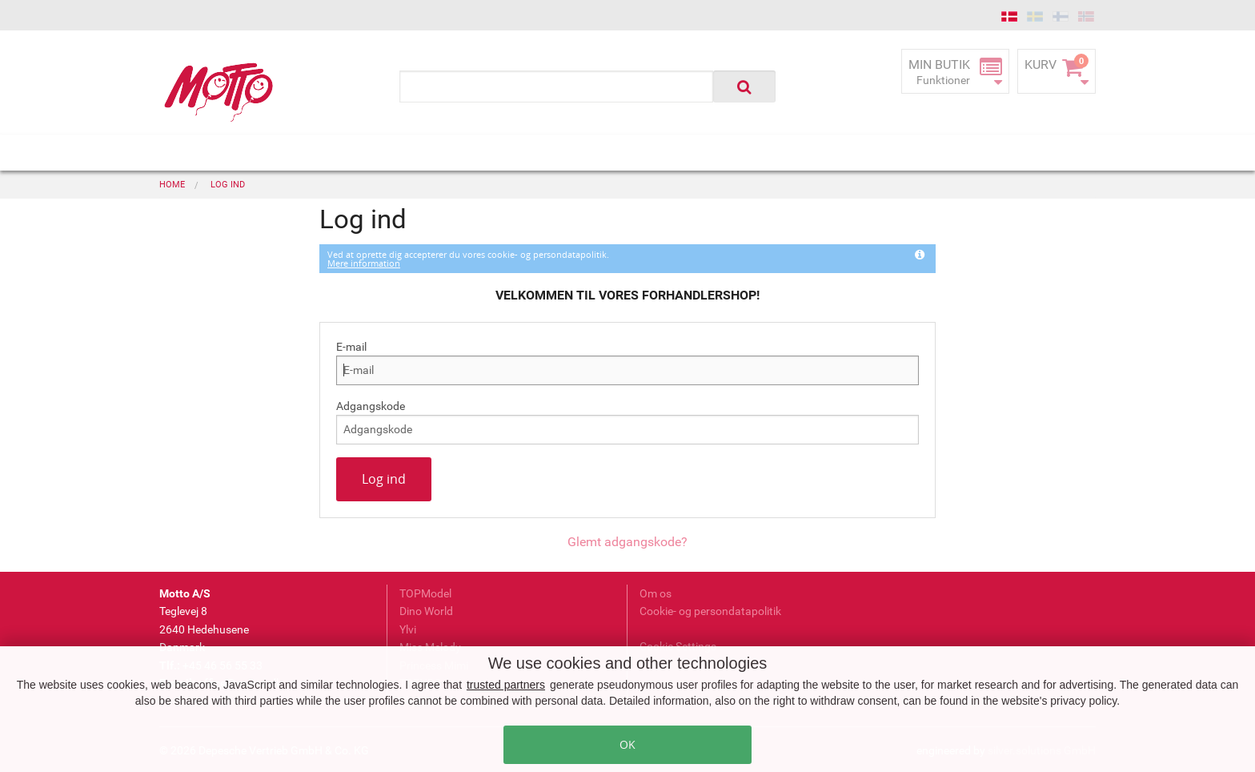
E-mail (351, 346)
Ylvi (407, 629)
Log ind (384, 479)
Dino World (426, 611)
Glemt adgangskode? (627, 541)
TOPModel (425, 593)
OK (627, 744)
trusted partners (506, 684)
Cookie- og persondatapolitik (710, 611)
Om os (656, 593)
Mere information (363, 263)
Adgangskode (370, 406)
